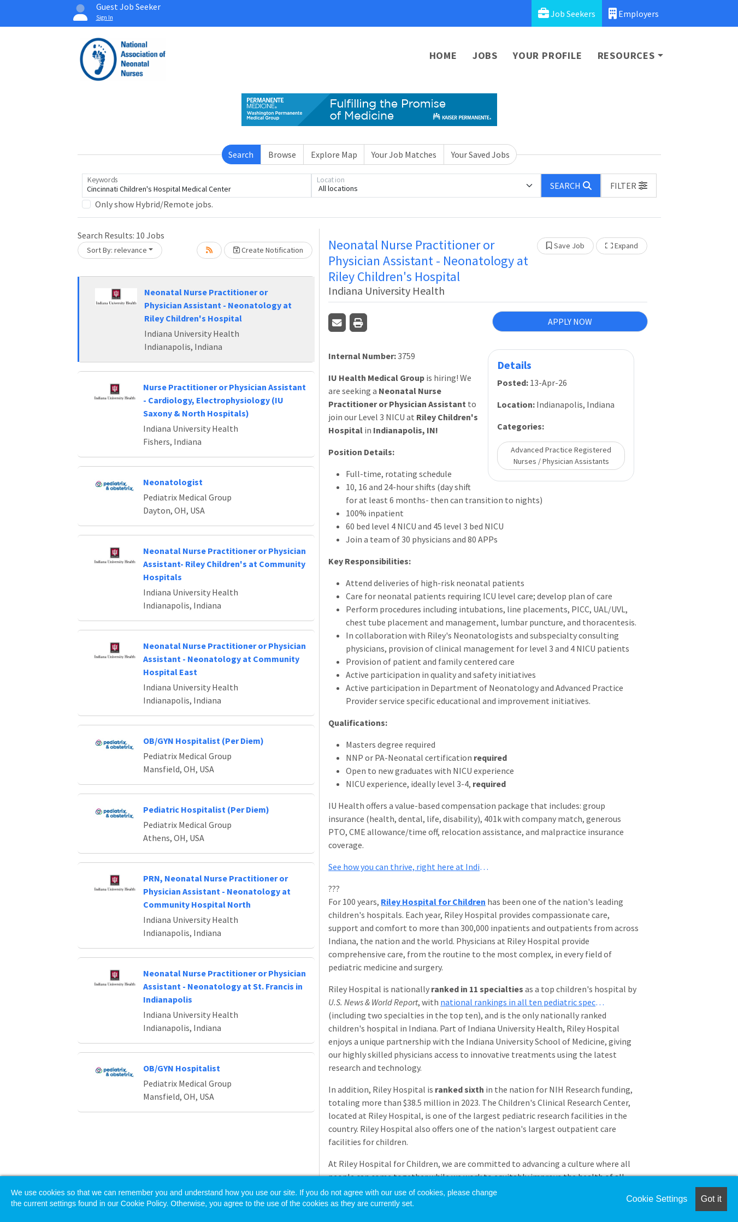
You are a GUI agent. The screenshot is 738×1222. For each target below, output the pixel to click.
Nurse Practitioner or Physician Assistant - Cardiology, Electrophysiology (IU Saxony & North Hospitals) (224, 400)
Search (240, 154)
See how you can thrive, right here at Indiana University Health (410, 866)
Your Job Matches (403, 154)
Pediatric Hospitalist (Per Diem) (206, 809)
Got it (711, 1198)
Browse (282, 154)
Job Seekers (566, 13)
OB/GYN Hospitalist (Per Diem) (203, 740)
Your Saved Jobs (480, 154)
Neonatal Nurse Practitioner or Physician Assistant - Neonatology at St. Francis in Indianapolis (224, 986)
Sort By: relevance (117, 250)
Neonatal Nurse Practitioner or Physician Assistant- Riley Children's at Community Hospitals (224, 563)
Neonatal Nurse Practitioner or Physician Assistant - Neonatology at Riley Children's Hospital (218, 305)
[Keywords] (196, 186)
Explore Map (334, 154)
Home (443, 55)
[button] (629, 186)
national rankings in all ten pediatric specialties (522, 1002)
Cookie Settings (656, 1198)
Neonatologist (173, 481)
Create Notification (268, 250)
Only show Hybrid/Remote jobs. (154, 204)
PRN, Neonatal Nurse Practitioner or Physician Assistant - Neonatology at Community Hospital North (217, 891)
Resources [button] (626, 55)
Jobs (485, 55)
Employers (634, 13)
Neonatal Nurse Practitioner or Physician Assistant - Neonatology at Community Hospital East (224, 658)
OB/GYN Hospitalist (181, 1068)
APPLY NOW (570, 321)
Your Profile (547, 55)
